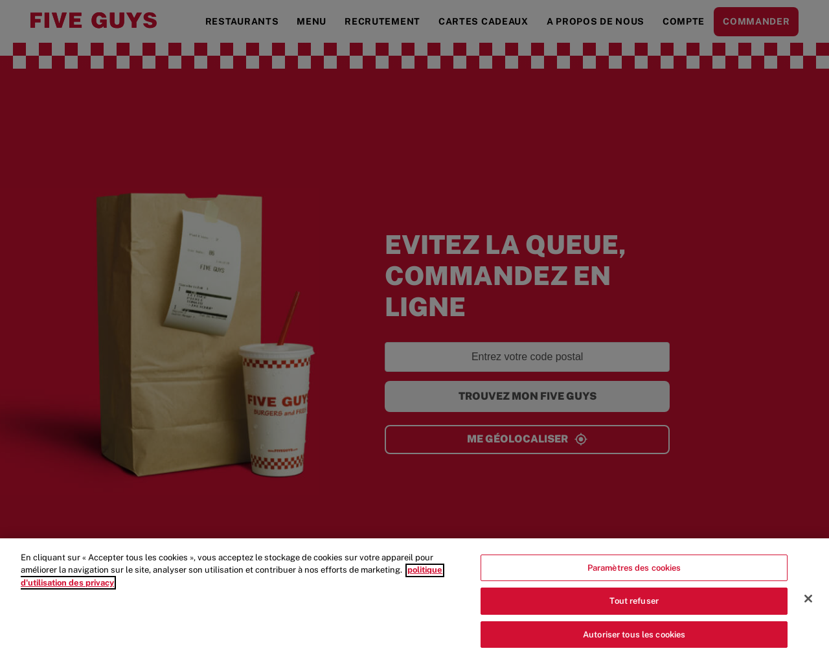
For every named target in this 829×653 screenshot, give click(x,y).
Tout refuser (634, 608)
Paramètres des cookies (634, 575)
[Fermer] (808, 606)
